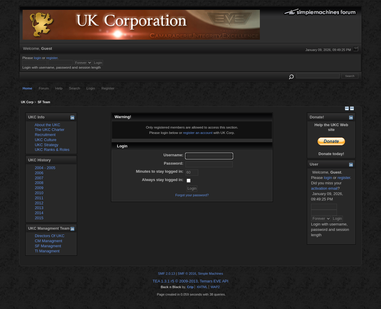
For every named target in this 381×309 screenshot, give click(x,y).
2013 (39, 208)
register (51, 58)
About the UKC (47, 125)
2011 (39, 198)
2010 (39, 193)
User (314, 164)
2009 (39, 188)
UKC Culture (45, 139)
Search (74, 88)
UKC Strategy (46, 145)
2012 (39, 203)
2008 (39, 182)
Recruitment (45, 134)
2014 (39, 213)
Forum (44, 88)
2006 (39, 173)
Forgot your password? (192, 195)
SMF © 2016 (187, 273)
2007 (39, 178)
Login (91, 88)
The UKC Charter (50, 129)
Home (27, 88)
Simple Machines (210, 273)
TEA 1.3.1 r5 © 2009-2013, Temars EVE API (190, 281)
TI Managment (47, 251)
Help (59, 88)
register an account (198, 133)
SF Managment (48, 246)
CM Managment (48, 241)
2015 (39, 218)
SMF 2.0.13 (166, 273)
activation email (324, 188)
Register (108, 88)
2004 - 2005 (45, 168)
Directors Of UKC (50, 236)
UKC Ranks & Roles (52, 149)
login (37, 58)
